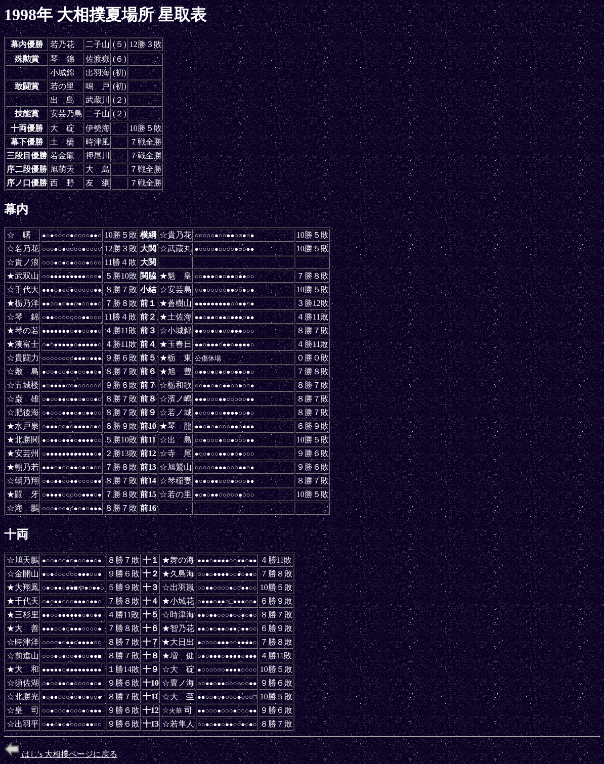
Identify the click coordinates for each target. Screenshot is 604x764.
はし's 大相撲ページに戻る (60, 754)
